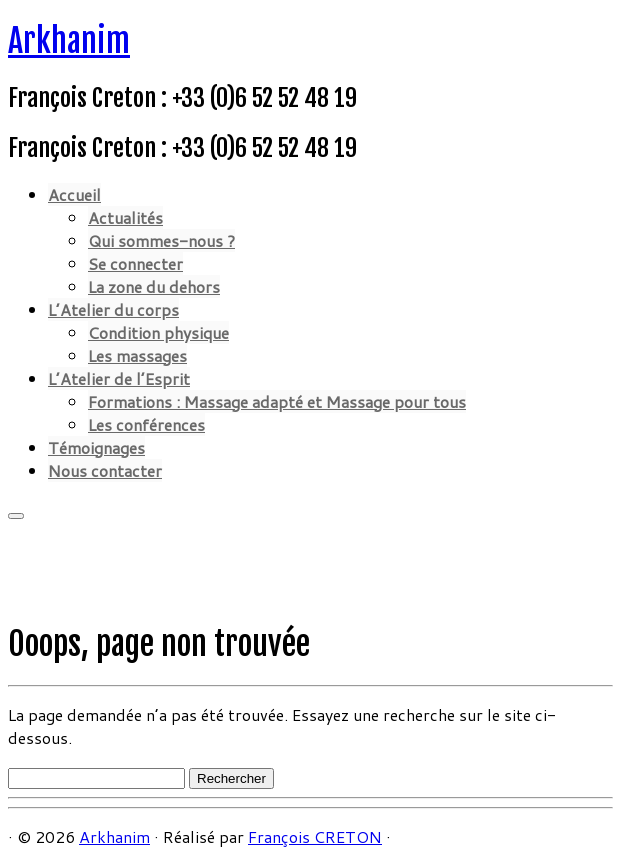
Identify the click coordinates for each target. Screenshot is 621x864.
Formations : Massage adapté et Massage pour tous (277, 401)
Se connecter (135, 263)
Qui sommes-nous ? (161, 240)
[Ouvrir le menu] (16, 516)
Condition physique (158, 332)
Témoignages (96, 447)
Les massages (137, 355)
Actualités (125, 217)
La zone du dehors (154, 286)
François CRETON (315, 836)
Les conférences (146, 424)
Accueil (74, 194)
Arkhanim (69, 41)
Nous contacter (105, 470)
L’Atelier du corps (113, 309)
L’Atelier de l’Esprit (119, 378)
